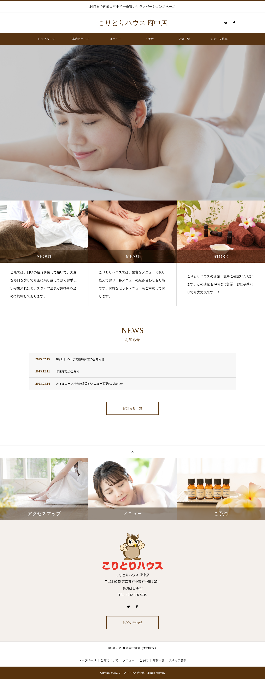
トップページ (46, 39)
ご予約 (149, 39)
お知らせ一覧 (132, 408)
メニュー (115, 39)
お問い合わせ (132, 622)
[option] (132, 123)
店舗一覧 (184, 39)
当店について (80, 39)
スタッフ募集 (219, 39)
